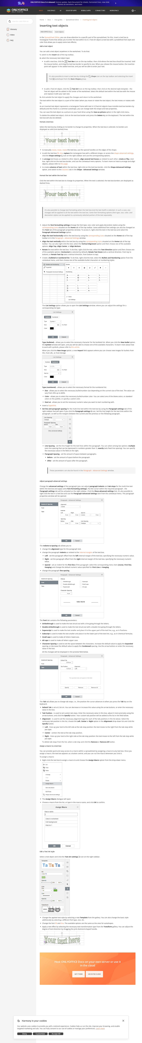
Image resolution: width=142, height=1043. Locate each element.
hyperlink (52, 405)
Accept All (56, 1034)
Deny (24, 1034)
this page (64, 164)
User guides (58, 20)
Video (12, 35)
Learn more (100, 1028)
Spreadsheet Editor (72, 20)
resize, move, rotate (59, 150)
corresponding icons (50, 227)
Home (42, 20)
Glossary (13, 29)
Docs (49, 20)
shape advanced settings (123, 153)
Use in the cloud (94, 974)
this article (75, 347)
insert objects (59, 32)
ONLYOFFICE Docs (46, 32)
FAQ (11, 40)
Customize (40, 1034)
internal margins (86, 552)
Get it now (79, 974)
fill (58, 153)
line (61, 153)
